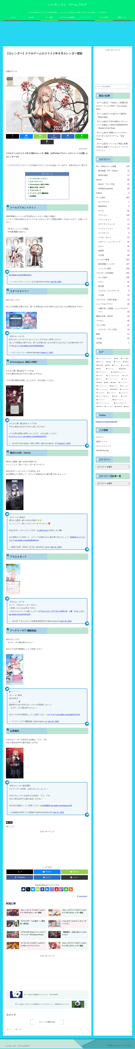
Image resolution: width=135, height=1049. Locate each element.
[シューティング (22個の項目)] (102, 386)
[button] (47, 142)
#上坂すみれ (42, 531)
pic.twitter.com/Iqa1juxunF (61, 806)
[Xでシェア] (12, 136)
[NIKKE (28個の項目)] (99, 382)
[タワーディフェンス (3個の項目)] (104, 403)
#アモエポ (56, 612)
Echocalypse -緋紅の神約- (40, 185)
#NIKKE (73, 538)
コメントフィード (103, 446)
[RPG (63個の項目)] (100, 369)
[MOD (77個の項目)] (108, 365)
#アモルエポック (45, 612)
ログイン (100, 437)
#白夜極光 (46, 806)
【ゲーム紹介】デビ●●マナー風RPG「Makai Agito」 (111, 115)
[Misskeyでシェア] (40, 136)
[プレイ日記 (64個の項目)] (125, 365)
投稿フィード (101, 442)
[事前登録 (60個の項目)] (124, 369)
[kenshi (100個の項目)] (126, 362)
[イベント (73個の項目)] (115, 365)
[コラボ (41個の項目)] (126, 375)
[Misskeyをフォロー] (38, 890)
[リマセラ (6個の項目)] (125, 396)
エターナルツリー (36, 182)
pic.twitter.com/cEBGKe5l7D (34, 437)
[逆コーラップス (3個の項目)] (121, 400)
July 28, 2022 (55, 282)
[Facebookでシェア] (54, 136)
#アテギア (52, 715)
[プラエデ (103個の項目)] (117, 362)
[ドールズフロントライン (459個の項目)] (104, 358)
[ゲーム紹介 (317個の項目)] (125, 358)
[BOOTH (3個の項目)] (100, 406)
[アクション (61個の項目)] (111, 369)
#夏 (70, 612)
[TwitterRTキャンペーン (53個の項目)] (120, 372)
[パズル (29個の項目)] (125, 379)
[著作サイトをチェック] (23, 890)
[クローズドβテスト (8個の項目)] (103, 396)
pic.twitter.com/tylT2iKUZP (19, 615)
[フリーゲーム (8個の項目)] (124, 393)
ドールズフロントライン (39, 179)
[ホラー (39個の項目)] (100, 379)
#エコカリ (18, 437)
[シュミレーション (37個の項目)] (112, 379)
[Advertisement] (47, 61)
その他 (9, 823)
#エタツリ (16, 346)
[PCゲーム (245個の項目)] (100, 362)
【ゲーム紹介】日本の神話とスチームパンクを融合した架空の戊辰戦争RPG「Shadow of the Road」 (112, 125)
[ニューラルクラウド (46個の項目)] (113, 375)
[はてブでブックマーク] (67, 136)
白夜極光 (33, 196)
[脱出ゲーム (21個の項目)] (114, 386)
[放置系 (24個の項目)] (113, 382)
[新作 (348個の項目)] (116, 358)
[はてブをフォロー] (47, 890)
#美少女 (64, 612)
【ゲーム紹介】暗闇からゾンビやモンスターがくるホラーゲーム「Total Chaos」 (112, 136)
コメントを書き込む (47, 1022)
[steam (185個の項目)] (109, 362)
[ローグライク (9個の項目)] (124, 389)
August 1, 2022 (46, 353)
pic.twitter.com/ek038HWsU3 (27, 541)
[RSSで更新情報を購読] (71, 890)
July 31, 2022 (56, 548)
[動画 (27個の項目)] (106, 382)
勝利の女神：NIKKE (37, 188)
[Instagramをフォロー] (52, 890)
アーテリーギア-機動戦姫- (39, 194)
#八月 (11, 437)
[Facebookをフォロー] (42, 890)
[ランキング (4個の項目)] (103, 400)
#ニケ (79, 538)
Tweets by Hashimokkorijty (106, 422)
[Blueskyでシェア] (26, 136)
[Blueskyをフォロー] (33, 890)
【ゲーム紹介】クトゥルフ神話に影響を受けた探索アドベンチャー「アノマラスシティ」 (112, 147)
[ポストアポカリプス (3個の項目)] (121, 403)
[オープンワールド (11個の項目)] (102, 389)
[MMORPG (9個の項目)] (114, 389)
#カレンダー (79, 612)
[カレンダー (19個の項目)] (125, 386)
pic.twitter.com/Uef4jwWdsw (32, 346)
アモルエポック (35, 191)
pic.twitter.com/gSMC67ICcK (68, 715)
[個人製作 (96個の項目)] (100, 365)
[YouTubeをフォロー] (57, 890)
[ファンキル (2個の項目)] (108, 406)
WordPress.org (102, 451)
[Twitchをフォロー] (61, 890)
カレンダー (10, 827)
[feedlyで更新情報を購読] (66, 890)
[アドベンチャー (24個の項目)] (124, 382)
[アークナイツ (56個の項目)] (103, 372)
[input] (112, 86)
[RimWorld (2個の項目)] (118, 406)
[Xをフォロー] (28, 890)
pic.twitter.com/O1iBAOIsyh (20, 275)
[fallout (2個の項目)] (126, 406)
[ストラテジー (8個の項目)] (112, 393)
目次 (44, 174)
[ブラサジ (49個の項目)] (100, 375)
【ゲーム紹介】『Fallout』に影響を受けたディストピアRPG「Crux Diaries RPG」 (112, 106)
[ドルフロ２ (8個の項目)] (101, 393)
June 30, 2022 (66, 622)
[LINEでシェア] (81, 136)
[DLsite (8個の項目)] (115, 396)
